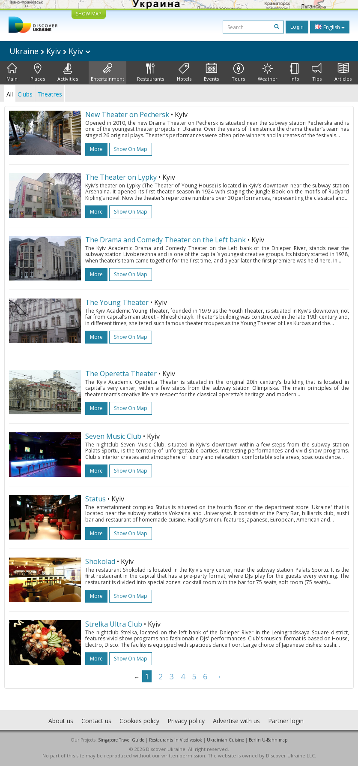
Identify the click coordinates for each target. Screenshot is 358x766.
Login (297, 26)
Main (12, 72)
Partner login (286, 721)
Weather (267, 72)
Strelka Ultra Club (113, 624)
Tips (317, 72)
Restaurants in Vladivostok (175, 740)
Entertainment (107, 72)
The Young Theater (117, 302)
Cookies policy (139, 721)
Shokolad (100, 561)
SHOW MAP (88, 13)
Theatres (49, 94)
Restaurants (150, 72)
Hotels (184, 72)
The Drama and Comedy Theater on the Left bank (165, 239)
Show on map (130, 149)
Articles (343, 72)
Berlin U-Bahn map (268, 740)
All (9, 94)
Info (294, 72)
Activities (67, 72)
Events (211, 72)
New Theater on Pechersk (127, 114)
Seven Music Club (113, 436)
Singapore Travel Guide (121, 740)
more (96, 149)
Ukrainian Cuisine (225, 740)
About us (60, 721)
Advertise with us (236, 721)
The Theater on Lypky (121, 177)
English (330, 27)
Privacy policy (186, 721)
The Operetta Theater (121, 373)
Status (95, 499)
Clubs (25, 94)
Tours (238, 72)
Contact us (96, 721)
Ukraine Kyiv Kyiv (49, 51)
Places (37, 72)
